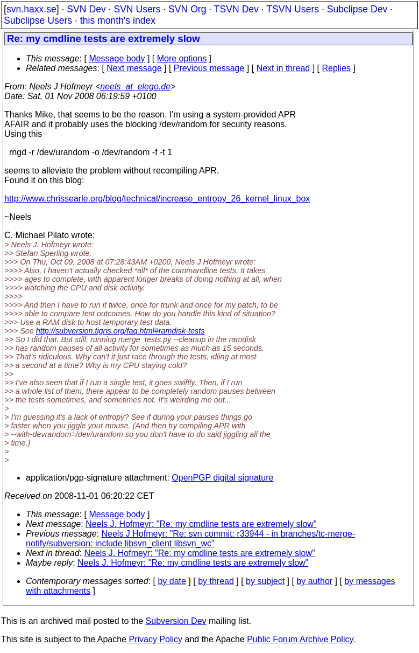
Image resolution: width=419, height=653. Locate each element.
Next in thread (283, 68)
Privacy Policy (155, 639)
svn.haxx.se (31, 9)
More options (182, 58)
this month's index (117, 20)
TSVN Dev (236, 9)
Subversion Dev (176, 621)
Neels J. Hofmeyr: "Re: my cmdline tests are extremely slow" (201, 524)
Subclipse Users (38, 20)
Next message (133, 68)
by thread (216, 581)
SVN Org (187, 9)
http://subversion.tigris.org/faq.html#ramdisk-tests (120, 330)
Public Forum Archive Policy (300, 639)
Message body (117, 58)
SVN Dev (86, 9)
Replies (336, 68)
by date (172, 581)
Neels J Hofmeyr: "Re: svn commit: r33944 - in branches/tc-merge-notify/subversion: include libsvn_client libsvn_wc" (190, 538)
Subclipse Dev (357, 9)
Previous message (209, 68)
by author (314, 581)
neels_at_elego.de (135, 86)
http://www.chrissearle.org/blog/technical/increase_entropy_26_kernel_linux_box (157, 198)
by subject (265, 581)
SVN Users (136, 9)
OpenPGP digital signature (222, 477)
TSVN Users (292, 9)
